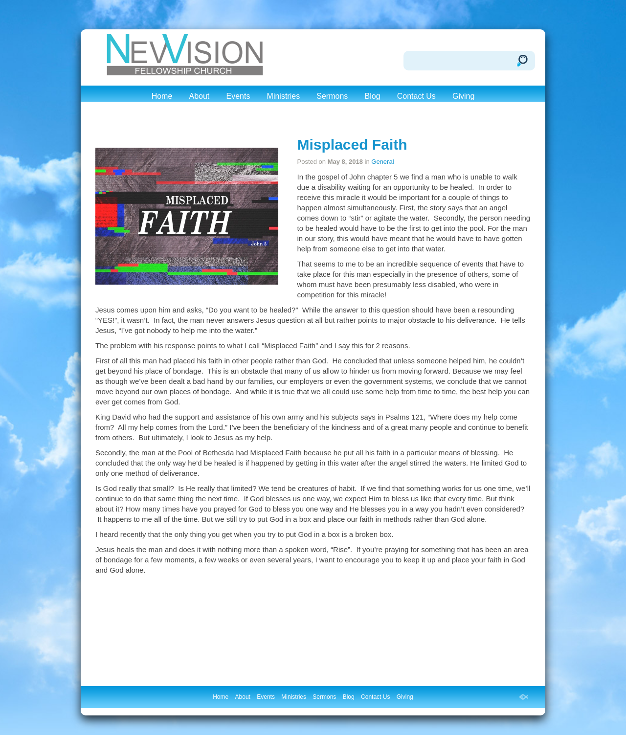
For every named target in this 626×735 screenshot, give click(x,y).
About (199, 96)
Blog (372, 96)
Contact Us (416, 96)
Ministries (283, 96)
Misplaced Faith (352, 144)
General (382, 161)
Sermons (332, 96)
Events (238, 96)
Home (162, 96)
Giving (463, 96)
